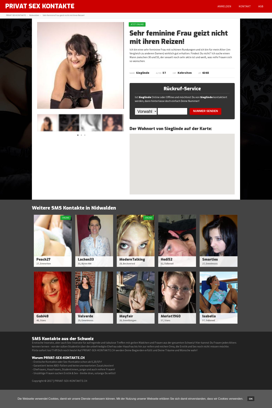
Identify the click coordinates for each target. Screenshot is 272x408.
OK (251, 398)
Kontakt (245, 6)
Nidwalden (34, 15)
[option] (47, 122)
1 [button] (78, 136)
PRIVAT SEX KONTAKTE (39, 6)
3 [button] (85, 136)
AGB (260, 6)
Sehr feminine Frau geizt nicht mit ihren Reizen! (63, 15)
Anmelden (224, 6)
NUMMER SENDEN (205, 111)
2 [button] (81, 136)
